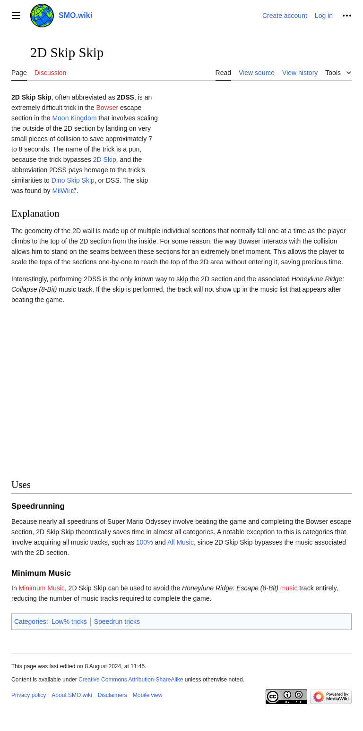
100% (144, 542)
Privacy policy (28, 695)
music (289, 588)
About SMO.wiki (72, 695)
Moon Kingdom (74, 118)
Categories (30, 621)
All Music (180, 542)
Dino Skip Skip (73, 180)
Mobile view (148, 695)
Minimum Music (42, 588)
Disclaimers (112, 695)
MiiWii (60, 190)
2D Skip (104, 159)
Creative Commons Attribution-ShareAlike (130, 679)
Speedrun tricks (117, 621)
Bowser (107, 107)
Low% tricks (69, 621)
